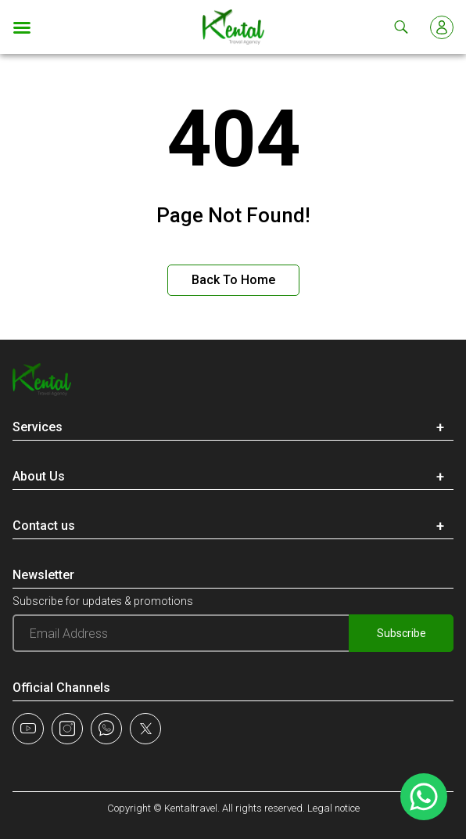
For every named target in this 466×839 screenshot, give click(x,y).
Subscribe (401, 633)
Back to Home (233, 279)
